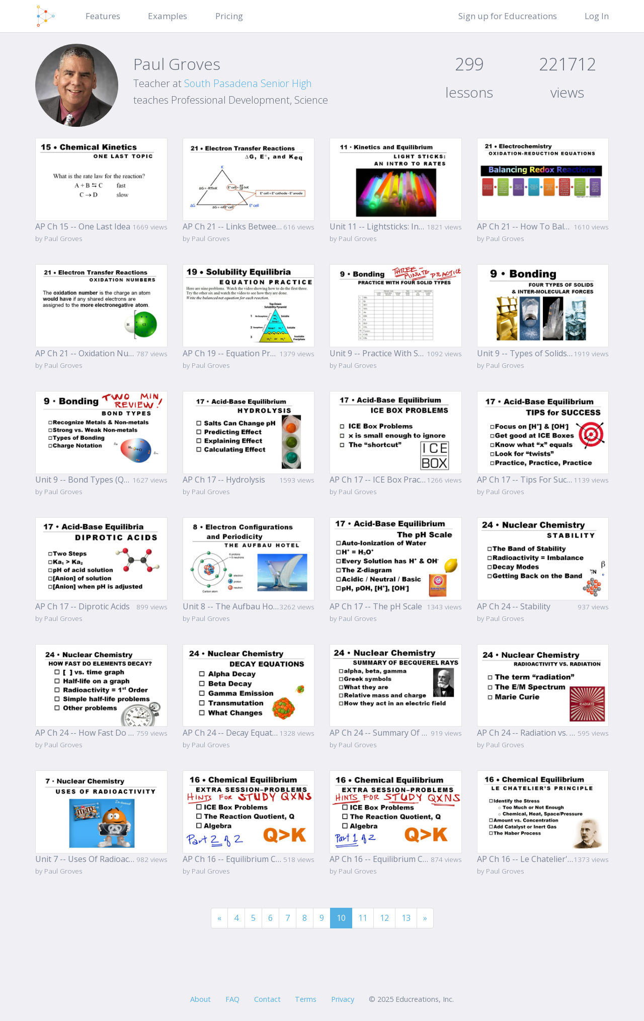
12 (384, 917)
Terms (305, 999)
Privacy (342, 999)
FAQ (232, 999)
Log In (597, 16)
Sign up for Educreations (507, 16)
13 (406, 917)
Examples (167, 16)
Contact (267, 999)
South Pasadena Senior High (248, 83)
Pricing (229, 16)
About (200, 999)
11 (362, 917)
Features (103, 16)
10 (341, 917)
